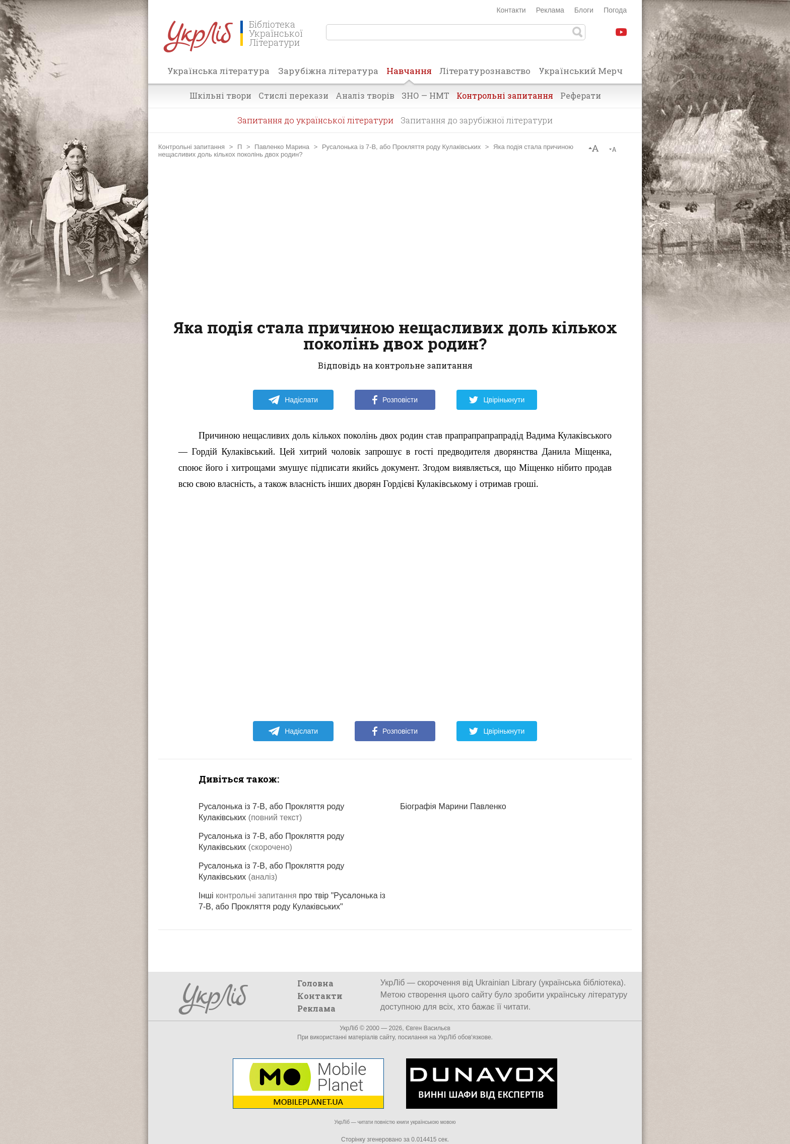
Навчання (409, 74)
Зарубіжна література (328, 71)
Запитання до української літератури (315, 120)
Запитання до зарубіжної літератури (477, 120)
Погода (615, 10)
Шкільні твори (220, 95)
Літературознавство (485, 71)
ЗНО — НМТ (425, 95)
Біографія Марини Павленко (453, 806)
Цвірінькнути (496, 399)
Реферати (580, 95)
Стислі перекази (293, 95)
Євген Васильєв (428, 1028)
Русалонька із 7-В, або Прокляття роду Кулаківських (401, 147)
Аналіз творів (365, 95)
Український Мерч (581, 71)
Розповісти (395, 399)
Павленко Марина (281, 147)
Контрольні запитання (504, 95)
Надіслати (293, 399)
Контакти (510, 10)
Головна (315, 983)
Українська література (218, 71)
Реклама (550, 10)
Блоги (584, 10)
